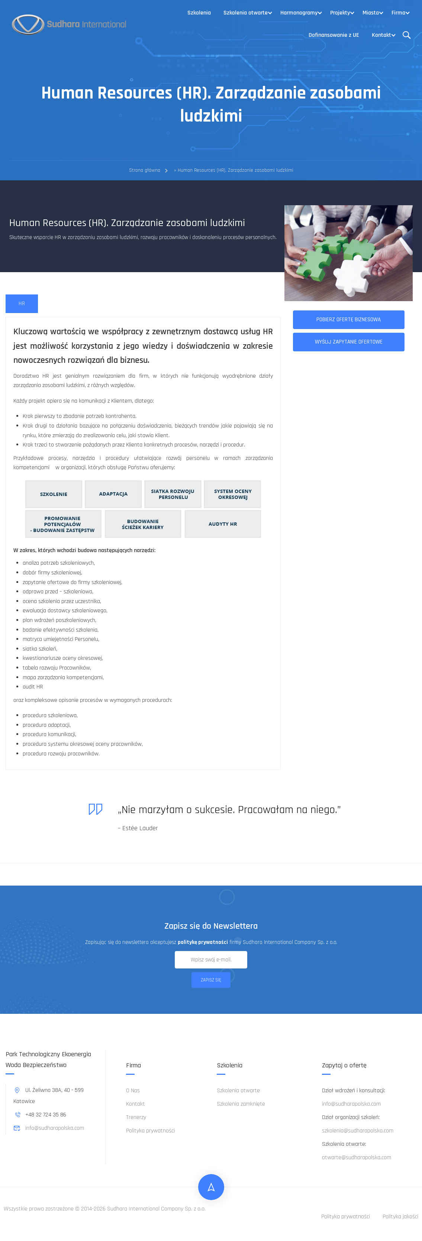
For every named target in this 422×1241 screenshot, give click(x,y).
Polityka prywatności (150, 1131)
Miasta (371, 13)
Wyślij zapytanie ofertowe (349, 341)
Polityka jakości (400, 1217)
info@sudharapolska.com (48, 1128)
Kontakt (381, 35)
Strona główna (144, 170)
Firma (398, 13)
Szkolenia (199, 13)
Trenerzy (136, 1117)
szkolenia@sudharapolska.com (357, 1131)
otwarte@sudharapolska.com (356, 1157)
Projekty (340, 13)
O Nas (133, 1091)
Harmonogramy (299, 13)
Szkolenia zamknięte (241, 1104)
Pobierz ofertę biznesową (348, 319)
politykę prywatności (203, 942)
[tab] (22, 303)
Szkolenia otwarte (245, 13)
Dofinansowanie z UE (334, 35)
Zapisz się (211, 980)
